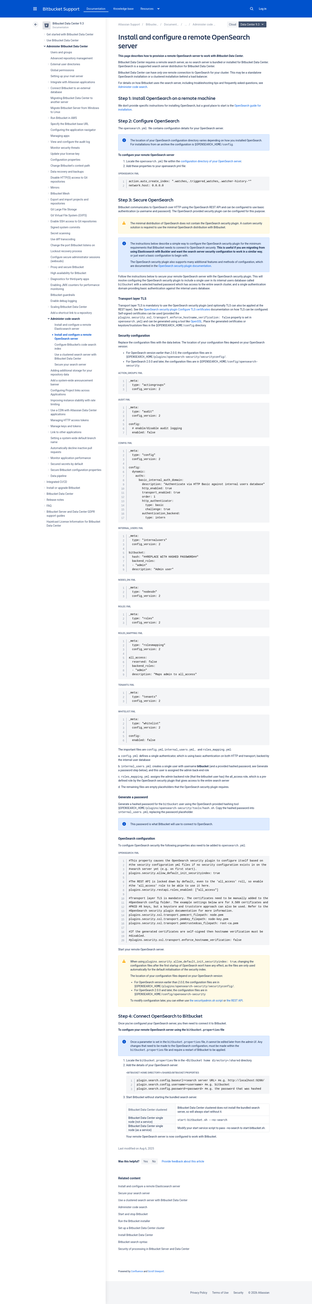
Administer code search (65, 318)
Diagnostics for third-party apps (70, 279)
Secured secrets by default (67, 464)
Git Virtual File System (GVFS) (69, 215)
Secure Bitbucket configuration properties (76, 470)
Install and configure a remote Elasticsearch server (149, 1186)
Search (252, 9)
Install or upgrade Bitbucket (63, 487)
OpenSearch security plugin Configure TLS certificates (177, 309)
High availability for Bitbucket (68, 273)
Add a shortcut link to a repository (71, 312)
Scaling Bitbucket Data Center (69, 306)
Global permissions (62, 70)
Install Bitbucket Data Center (135, 1235)
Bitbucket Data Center (60, 493)
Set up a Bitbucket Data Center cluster (141, 1228)
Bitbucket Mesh (60, 193)
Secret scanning (60, 233)
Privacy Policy (198, 1292)
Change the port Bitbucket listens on (73, 245)
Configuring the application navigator (73, 129)
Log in (262, 8)
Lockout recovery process (66, 251)
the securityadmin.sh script (206, 1000)
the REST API (235, 1000)
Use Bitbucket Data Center (63, 40)
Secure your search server (70, 364)
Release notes (55, 499)
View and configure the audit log (70, 141)
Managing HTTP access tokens (70, 420)
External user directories (65, 64)
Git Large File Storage (64, 209)
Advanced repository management (72, 58)
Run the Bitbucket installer (134, 1221)
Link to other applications (66, 432)
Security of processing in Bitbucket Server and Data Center (153, 1249)
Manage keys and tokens (66, 426)
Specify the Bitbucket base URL (70, 123)
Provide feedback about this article (183, 1161)
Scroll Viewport (156, 1271)
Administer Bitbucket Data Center (67, 46)
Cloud (232, 24)
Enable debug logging (64, 300)
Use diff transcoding (63, 239)
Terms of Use (220, 1292)
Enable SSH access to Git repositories (74, 221)
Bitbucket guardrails (63, 295)
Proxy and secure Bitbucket (67, 267)
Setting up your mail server (67, 76)
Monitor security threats (65, 147)
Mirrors (55, 187)
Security (238, 1292)
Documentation (96, 8)
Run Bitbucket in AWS (64, 118)
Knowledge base (123, 8)
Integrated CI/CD (57, 481)
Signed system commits (65, 227)
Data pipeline (58, 475)
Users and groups (61, 52)
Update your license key (65, 153)
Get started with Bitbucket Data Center (70, 34)
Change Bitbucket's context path (70, 165)
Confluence (137, 1271)
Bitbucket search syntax (132, 1242)
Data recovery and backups (67, 171)
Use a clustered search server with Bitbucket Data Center (152, 1200)
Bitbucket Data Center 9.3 (68, 23)
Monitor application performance (71, 458)
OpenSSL (196, 321)
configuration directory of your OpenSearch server (211, 161)
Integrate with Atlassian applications (73, 82)
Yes (145, 1161)
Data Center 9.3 (253, 24)
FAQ (49, 505)
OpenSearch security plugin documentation (184, 265)
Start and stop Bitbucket (133, 1214)
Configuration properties (65, 159)
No (154, 1161)
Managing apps (60, 135)
